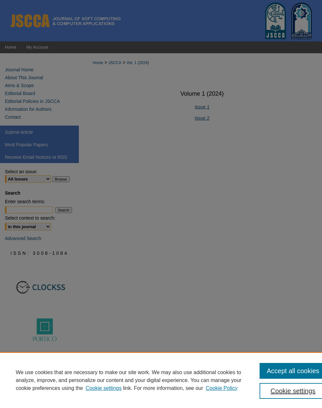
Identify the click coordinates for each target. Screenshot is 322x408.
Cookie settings (104, 388)
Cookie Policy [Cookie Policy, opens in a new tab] (222, 388)
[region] (161, 380)
